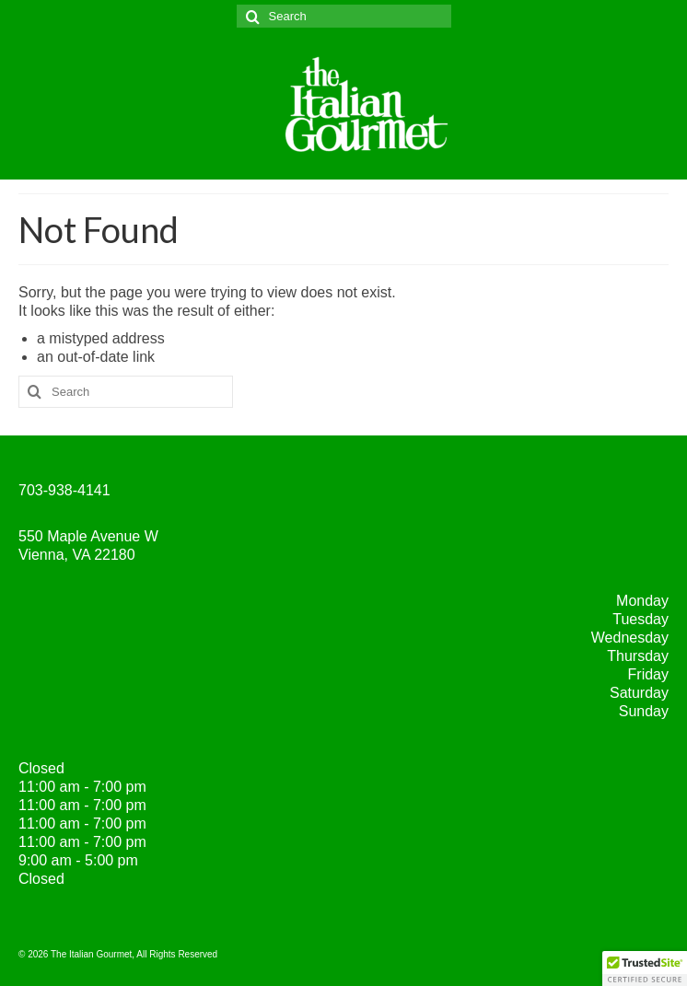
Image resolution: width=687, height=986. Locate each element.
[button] (644, 968)
